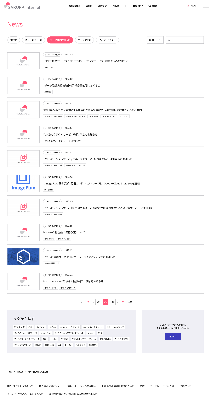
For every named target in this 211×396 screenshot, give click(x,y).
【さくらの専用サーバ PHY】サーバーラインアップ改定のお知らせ (79, 257)
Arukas (90, 333)
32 (113, 301)
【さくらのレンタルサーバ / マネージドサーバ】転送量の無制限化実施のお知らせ (87, 159)
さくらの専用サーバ (109, 116)
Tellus (54, 338)
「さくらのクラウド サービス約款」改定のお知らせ (70, 134)
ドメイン (68, 344)
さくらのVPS (93, 116)
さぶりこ (64, 338)
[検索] (169, 39)
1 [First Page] (81, 301)
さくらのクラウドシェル (69, 327)
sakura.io (49, 344)
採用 (45, 338)
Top (9, 371)
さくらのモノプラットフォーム (54, 141)
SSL (59, 344)
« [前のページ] (88, 302)
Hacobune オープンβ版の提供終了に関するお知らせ (73, 281)
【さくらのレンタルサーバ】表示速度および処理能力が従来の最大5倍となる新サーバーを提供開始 (98, 208)
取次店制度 (19, 327)
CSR (100, 333)
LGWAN (52, 327)
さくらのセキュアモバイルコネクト (69, 333)
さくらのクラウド (75, 141)
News (20, 371)
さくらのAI (40, 327)
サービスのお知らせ (52, 54)
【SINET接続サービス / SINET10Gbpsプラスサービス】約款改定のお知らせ (85, 61)
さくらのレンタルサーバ (53, 116)
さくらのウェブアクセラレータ (26, 338)
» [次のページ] (123, 302)
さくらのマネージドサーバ (75, 116)
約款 (30, 327)
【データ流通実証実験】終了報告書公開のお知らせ (71, 85)
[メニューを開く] (206, 6)
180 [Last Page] (130, 301)
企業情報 (47, 92)
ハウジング (48, 67)
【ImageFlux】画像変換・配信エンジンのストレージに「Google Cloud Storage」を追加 (91, 183)
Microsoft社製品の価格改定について (64, 232)
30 (98, 301)
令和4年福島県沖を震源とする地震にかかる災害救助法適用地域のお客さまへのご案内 (92, 110)
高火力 (38, 344)
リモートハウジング (115, 327)
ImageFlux (48, 189)
